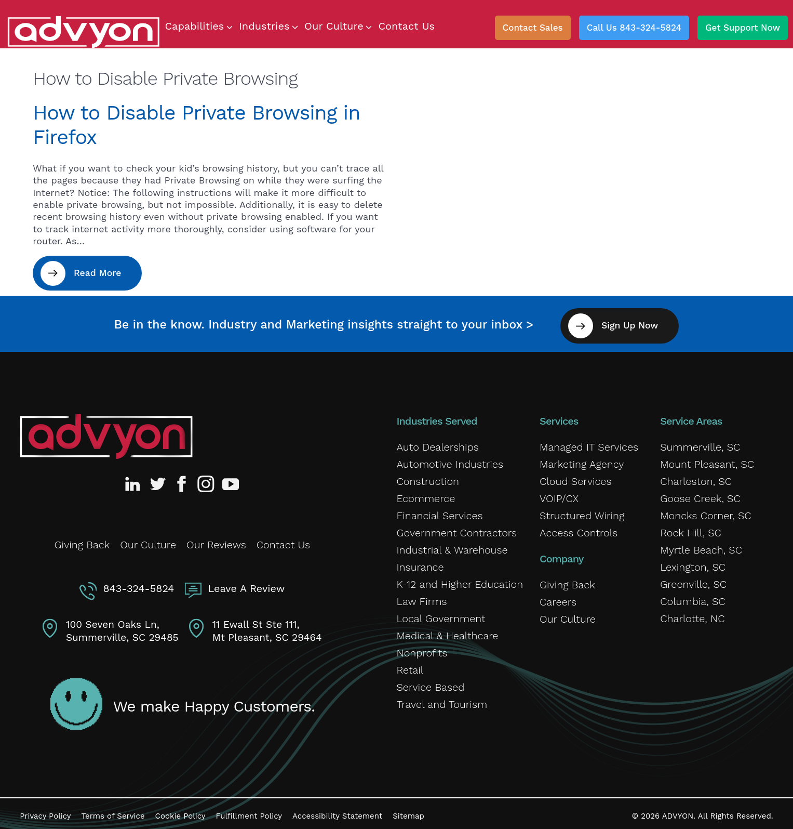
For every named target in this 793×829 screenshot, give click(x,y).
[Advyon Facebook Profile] (182, 480)
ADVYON (678, 810)
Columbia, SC (692, 597)
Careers (558, 598)
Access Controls (578, 529)
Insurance (419, 563)
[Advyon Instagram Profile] (206, 480)
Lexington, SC (692, 563)
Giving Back (82, 540)
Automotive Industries (449, 460)
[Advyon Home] (106, 433)
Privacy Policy (45, 810)
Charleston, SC (696, 477)
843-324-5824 (140, 582)
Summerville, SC (700, 443)
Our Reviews (216, 540)
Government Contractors (456, 529)
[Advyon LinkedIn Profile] (134, 480)
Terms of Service (113, 810)
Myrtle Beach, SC (701, 546)
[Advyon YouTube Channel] (230, 480)
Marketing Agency (582, 460)
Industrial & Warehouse (451, 546)
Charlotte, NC (692, 615)
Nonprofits (421, 649)
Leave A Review (245, 582)
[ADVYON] (83, 30)
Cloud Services (575, 477)
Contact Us (283, 540)
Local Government (440, 615)
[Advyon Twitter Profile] (158, 480)
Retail (409, 666)
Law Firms (421, 597)
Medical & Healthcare (447, 632)
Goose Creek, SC (700, 495)
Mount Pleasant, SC (707, 460)
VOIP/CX (559, 495)
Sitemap (408, 810)
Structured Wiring (582, 512)
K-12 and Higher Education (459, 580)
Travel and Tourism (441, 700)
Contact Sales (533, 27)
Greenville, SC (693, 580)
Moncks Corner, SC (705, 512)
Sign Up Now (637, 322)
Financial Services (439, 512)
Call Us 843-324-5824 (634, 27)
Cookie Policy (180, 810)
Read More (101, 273)
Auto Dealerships (437, 443)
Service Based (430, 683)
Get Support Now (742, 27)
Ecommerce (425, 495)
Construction (427, 477)
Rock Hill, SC (690, 529)
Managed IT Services (589, 443)
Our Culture (148, 540)
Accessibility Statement (337, 810)
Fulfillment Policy (249, 810)
